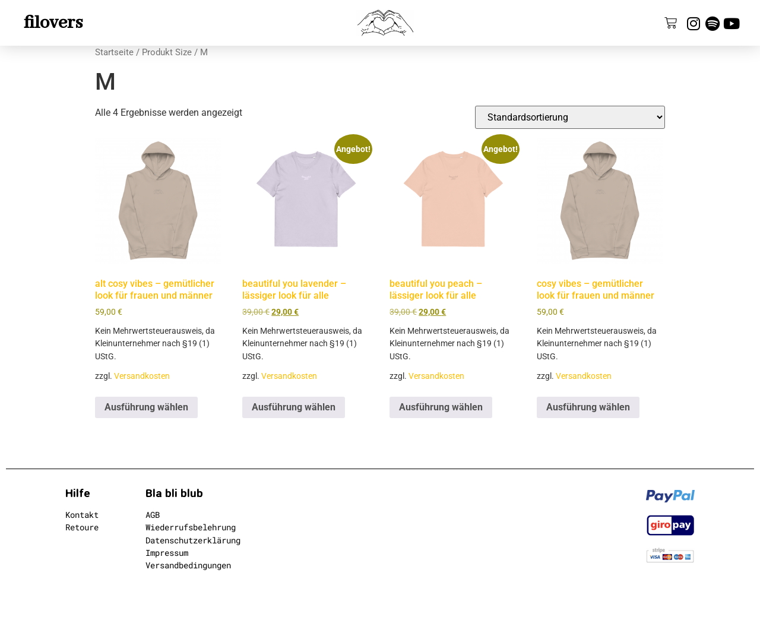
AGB (152, 514)
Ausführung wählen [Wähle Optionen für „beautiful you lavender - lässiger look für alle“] (293, 407)
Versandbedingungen (188, 565)
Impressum (166, 552)
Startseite (114, 52)
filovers (53, 22)
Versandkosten (142, 376)
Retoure (82, 527)
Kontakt (82, 514)
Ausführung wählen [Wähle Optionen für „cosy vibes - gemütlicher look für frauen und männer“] (588, 407)
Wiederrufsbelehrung (190, 527)
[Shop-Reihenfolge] (570, 117)
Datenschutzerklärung (192, 540)
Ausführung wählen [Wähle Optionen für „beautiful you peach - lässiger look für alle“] (441, 407)
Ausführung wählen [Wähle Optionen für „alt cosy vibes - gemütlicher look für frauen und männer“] (146, 407)
